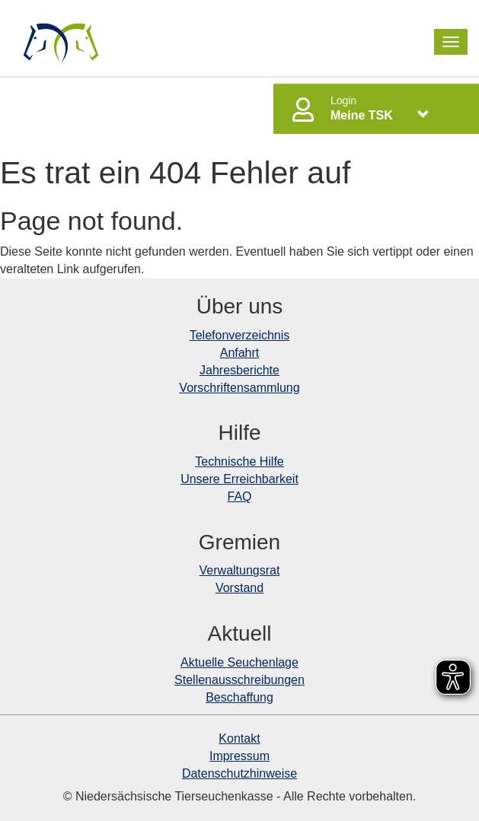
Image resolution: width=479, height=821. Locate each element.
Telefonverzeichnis (240, 335)
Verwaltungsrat (240, 570)
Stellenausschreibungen (239, 679)
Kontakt (239, 738)
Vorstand (239, 587)
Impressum (239, 755)
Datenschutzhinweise (239, 773)
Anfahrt (240, 352)
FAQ (239, 496)
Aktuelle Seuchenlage (239, 662)
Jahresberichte (239, 370)
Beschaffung (239, 697)
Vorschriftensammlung (239, 387)
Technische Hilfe (239, 461)
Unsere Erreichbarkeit (239, 479)
